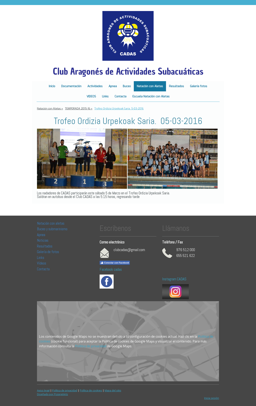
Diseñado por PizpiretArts (52, 394)
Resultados (176, 86)
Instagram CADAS (174, 279)
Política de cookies (91, 390)
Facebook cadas (111, 269)
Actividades (95, 86)
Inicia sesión (211, 398)
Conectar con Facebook (114, 262)
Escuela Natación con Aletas (151, 96)
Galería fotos (198, 86)
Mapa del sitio (113, 390)
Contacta (120, 96)
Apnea (113, 86)
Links (105, 96)
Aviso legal (43, 390)
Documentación (71, 86)
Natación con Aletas (150, 86)
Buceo (127, 86)
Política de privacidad (90, 346)
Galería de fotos (48, 251)
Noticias (43, 240)
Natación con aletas (50, 223)
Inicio (52, 86)
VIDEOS (91, 96)
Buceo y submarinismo (52, 228)
